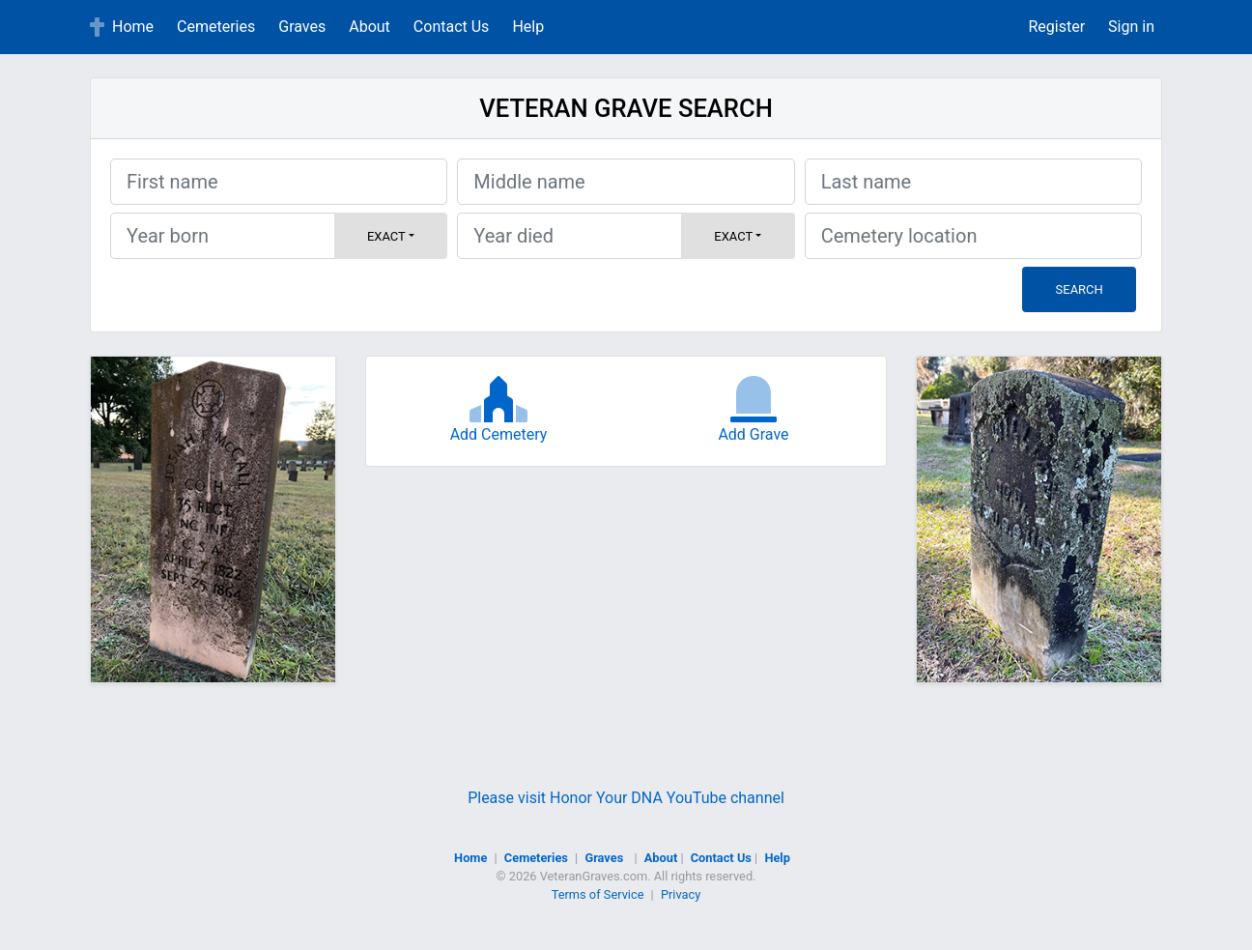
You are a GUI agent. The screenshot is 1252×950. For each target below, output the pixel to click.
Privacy (680, 894)
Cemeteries (216, 26)
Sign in (1131, 26)
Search (1079, 289)
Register (1056, 26)
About (369, 26)
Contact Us (451, 26)
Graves (302, 26)
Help (528, 26)
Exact (386, 236)
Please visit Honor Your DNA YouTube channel (626, 798)
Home (133, 26)
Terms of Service (598, 894)
